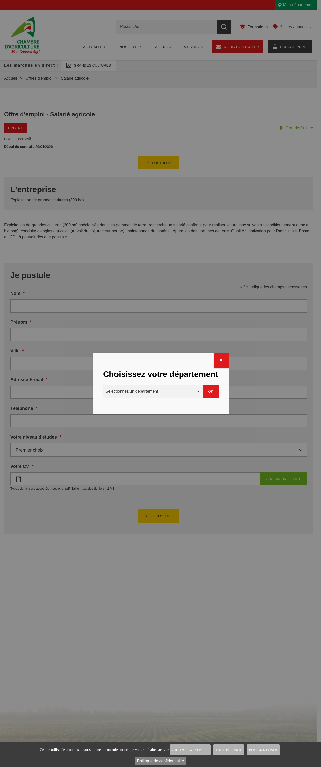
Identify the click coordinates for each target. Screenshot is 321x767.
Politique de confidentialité (160, 761)
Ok (210, 391)
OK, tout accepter (190, 750)
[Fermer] (221, 360)
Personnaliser (263, 750)
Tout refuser (229, 750)
